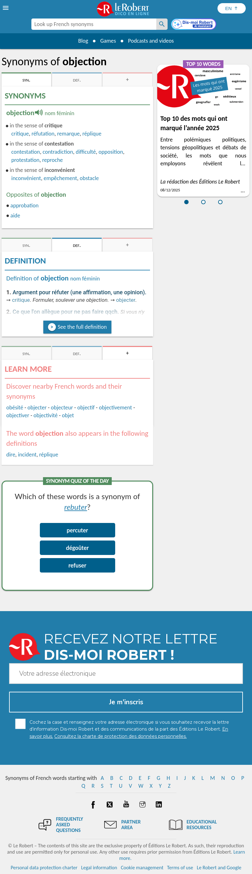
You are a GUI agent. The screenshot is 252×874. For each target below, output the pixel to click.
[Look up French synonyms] (162, 24)
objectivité (46, 415)
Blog (83, 40)
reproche (52, 160)
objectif (85, 407)
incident (27, 454)
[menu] (6, 8)
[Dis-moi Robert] (194, 24)
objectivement (115, 407)
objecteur (62, 407)
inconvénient (26, 178)
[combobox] (93, 24)
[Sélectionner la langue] (231, 8)
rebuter (75, 506)
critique (20, 133)
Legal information (99, 868)
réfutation (42, 133)
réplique (92, 133)
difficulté (86, 151)
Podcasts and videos (151, 40)
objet (68, 415)
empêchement (60, 178)
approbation (24, 205)
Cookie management (142, 868)
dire (10, 454)
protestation (25, 160)
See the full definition (82, 326)
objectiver (17, 415)
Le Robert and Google (219, 868)
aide (15, 215)
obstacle (89, 178)
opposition (111, 151)
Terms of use (180, 868)
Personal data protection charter (44, 868)
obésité (14, 407)
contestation (25, 151)
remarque (68, 133)
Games (108, 40)
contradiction (58, 151)
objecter (125, 300)
